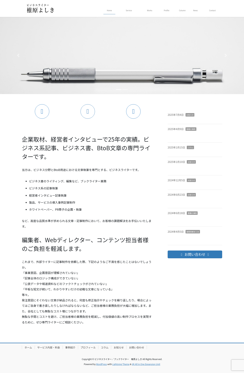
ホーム (28, 347)
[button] (18, 55)
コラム (190, 147)
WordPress (101, 364)
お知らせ (190, 114)
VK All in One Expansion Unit (146, 364)
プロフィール (88, 347)
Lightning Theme (120, 364)
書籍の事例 (190, 129)
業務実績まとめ (192, 231)
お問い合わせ (136, 347)
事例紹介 (70, 347)
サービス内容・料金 (48, 347)
